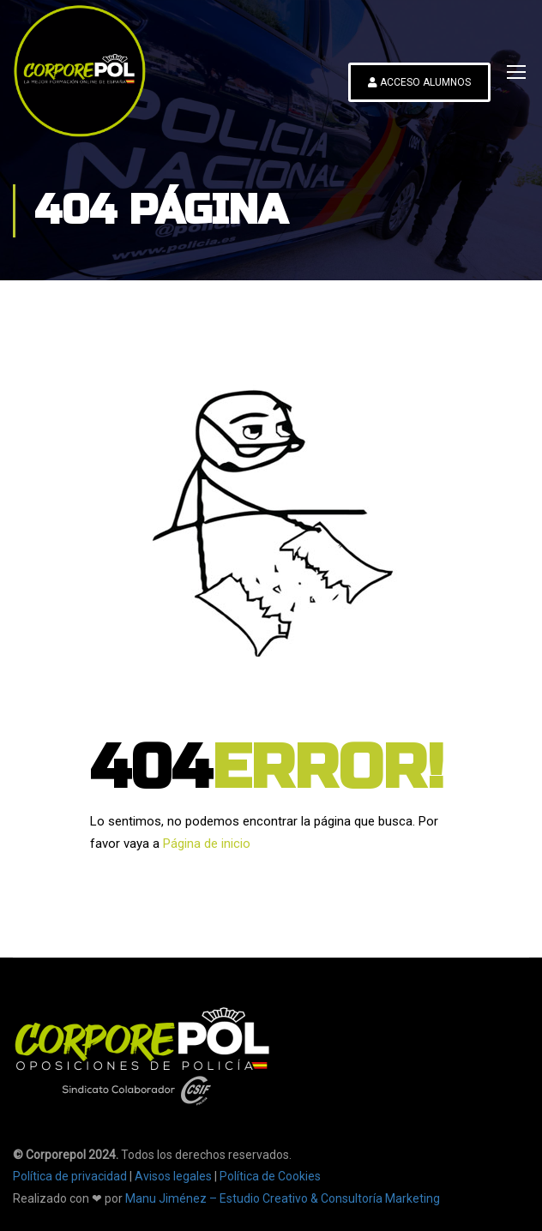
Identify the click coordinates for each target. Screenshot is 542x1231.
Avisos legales (173, 1176)
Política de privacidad (70, 1176)
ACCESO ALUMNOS (419, 82)
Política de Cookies (270, 1176)
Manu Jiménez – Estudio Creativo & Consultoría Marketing (282, 1198)
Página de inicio (206, 843)
